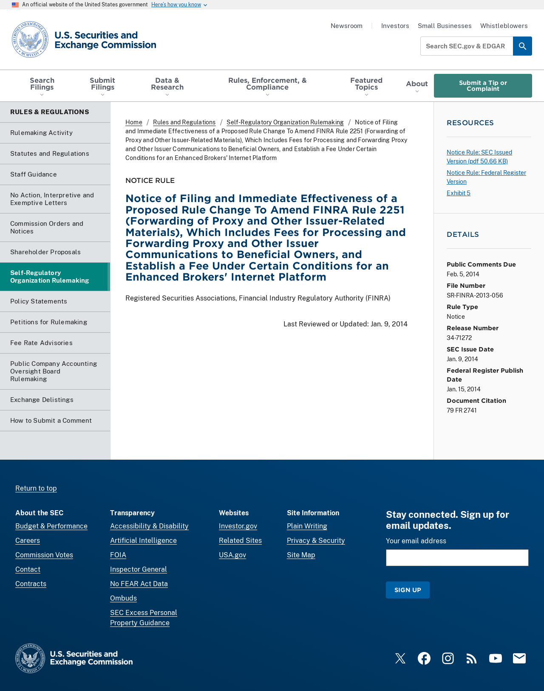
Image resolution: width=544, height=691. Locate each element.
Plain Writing (307, 526)
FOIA (118, 555)
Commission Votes (44, 555)
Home (133, 122)
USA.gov (232, 555)
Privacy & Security (316, 541)
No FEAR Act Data (139, 584)
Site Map (301, 555)
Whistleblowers (504, 25)
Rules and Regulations (184, 122)
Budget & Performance (51, 526)
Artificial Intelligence (143, 541)
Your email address (416, 541)
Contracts (30, 584)
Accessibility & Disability (149, 526)
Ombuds (123, 598)
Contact (27, 569)
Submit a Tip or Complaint (483, 85)
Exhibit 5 (458, 193)
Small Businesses (445, 25)
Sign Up (407, 589)
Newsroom (347, 25)
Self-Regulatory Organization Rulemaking (285, 122)
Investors (395, 25)
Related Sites (240, 541)
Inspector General (138, 569)
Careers (27, 541)
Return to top (36, 488)
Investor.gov (238, 526)
